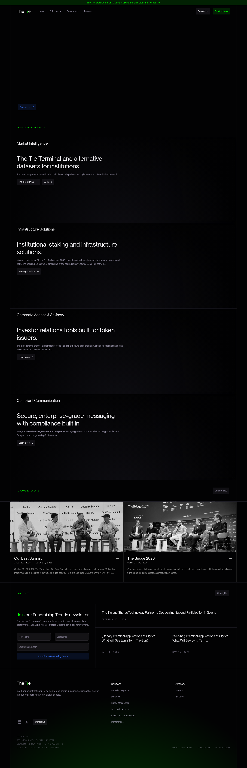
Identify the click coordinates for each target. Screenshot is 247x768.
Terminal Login (221, 11)
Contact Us (203, 11)
